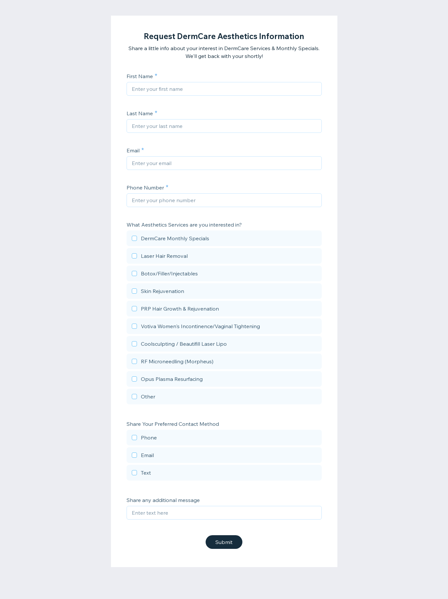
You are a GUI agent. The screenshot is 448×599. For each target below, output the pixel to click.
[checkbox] (224, 239)
